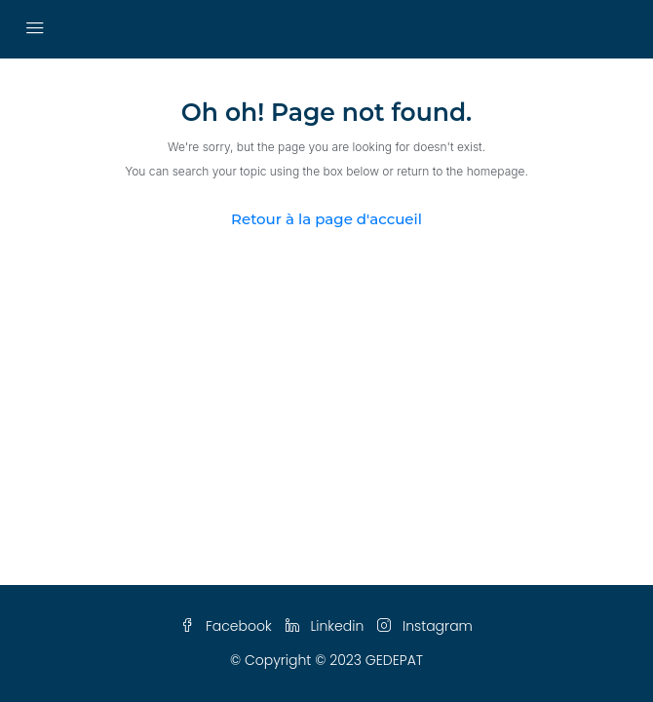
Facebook (226, 626)
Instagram (425, 626)
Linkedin (325, 626)
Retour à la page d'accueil (326, 219)
